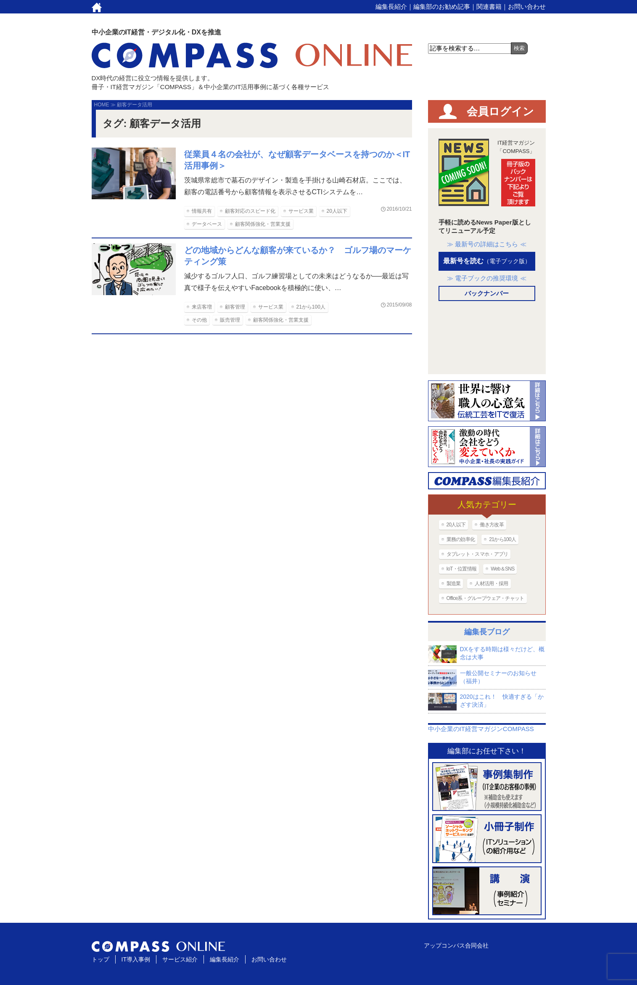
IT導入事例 (136, 959)
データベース (207, 224)
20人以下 (337, 211)
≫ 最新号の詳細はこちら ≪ (486, 244)
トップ (100, 959)
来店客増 (202, 307)
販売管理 (230, 320)
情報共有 (202, 211)
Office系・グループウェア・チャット (485, 598)
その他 (199, 320)
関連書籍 (489, 6)
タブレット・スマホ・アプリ (477, 554)
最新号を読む (487, 260)
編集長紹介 (391, 6)
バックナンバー (487, 293)
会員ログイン (500, 111)
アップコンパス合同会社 (456, 945)
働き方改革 (492, 525)
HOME (101, 105)
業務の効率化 (461, 539)
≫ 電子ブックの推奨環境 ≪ (486, 278)
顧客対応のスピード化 (250, 211)
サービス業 (301, 211)
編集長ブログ (487, 632)
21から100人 (310, 307)
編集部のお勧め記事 (441, 6)
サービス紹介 (180, 959)
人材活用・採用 (491, 583)
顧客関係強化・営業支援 (263, 224)
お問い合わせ (527, 6)
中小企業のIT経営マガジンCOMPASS (481, 728)
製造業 (454, 583)
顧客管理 (235, 307)
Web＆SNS (502, 569)
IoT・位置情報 (462, 569)
